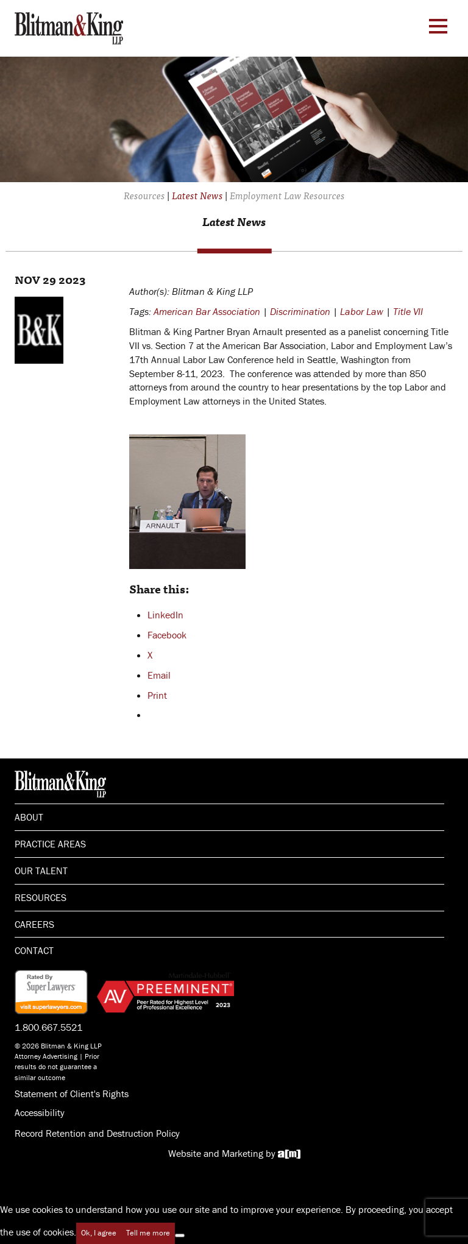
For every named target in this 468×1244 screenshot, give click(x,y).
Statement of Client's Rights (72, 1093)
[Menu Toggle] (438, 26)
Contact (34, 950)
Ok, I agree (98, 1233)
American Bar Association (207, 311)
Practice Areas (50, 844)
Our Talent (41, 870)
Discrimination (300, 311)
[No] (180, 1235)
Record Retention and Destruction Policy (97, 1133)
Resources (40, 897)
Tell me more (148, 1233)
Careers (34, 924)
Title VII (408, 311)
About (29, 817)
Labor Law (361, 311)
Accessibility (40, 1112)
